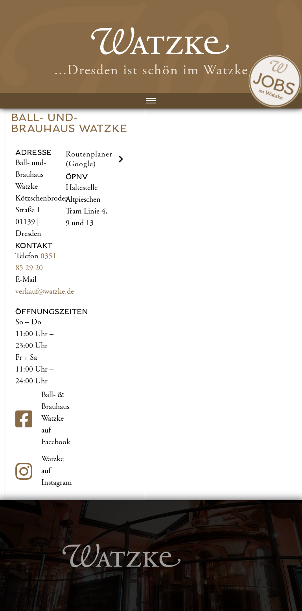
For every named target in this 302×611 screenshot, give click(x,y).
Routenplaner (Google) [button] (96, 159)
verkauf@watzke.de (44, 291)
